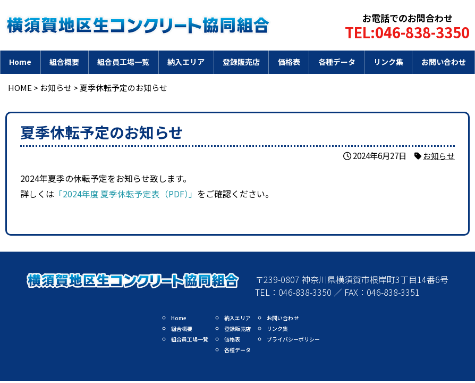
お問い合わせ (443, 61)
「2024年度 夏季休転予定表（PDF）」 (126, 193)
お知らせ (439, 155)
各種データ (336, 61)
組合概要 (64, 61)
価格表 (289, 61)
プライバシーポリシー (293, 339)
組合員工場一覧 (123, 61)
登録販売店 (241, 61)
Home (20, 61)
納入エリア (186, 61)
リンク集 (388, 61)
